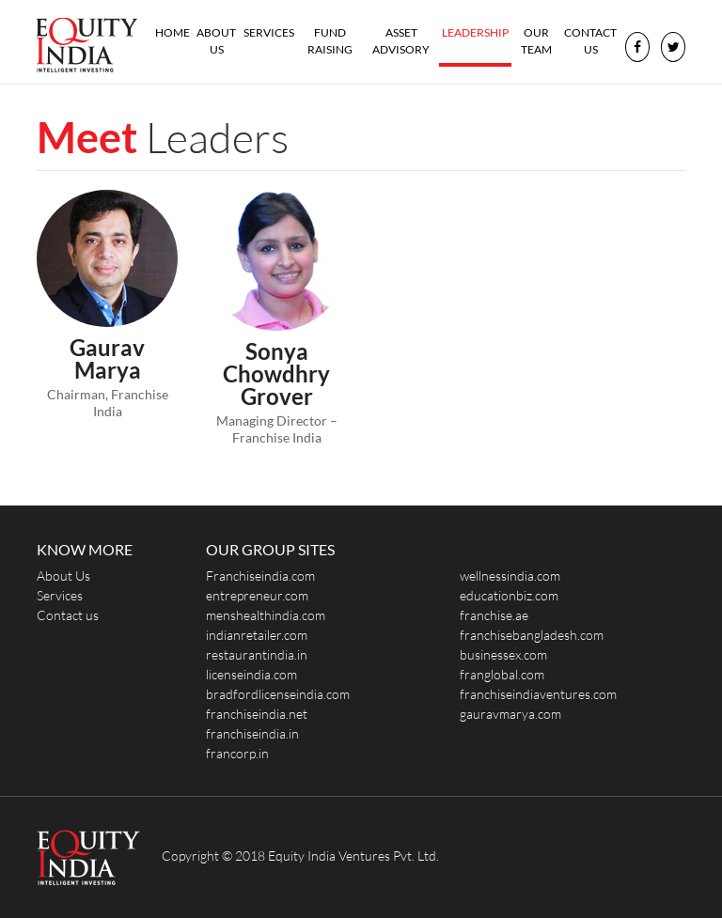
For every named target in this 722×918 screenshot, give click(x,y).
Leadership (475, 32)
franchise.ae (494, 615)
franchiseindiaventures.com (538, 694)
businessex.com (503, 654)
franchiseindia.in (252, 733)
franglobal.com (502, 674)
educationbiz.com (509, 595)
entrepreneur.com (257, 595)
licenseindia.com (251, 674)
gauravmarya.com (510, 714)
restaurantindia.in (256, 654)
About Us (216, 40)
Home (174, 31)
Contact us (590, 40)
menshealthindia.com (265, 615)
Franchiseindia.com (260, 575)
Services (268, 32)
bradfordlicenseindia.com (278, 694)
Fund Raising (330, 40)
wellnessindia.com (510, 575)
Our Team (536, 40)
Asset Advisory (401, 40)
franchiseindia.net (256, 714)
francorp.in (237, 753)
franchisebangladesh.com (532, 635)
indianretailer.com (256, 635)
